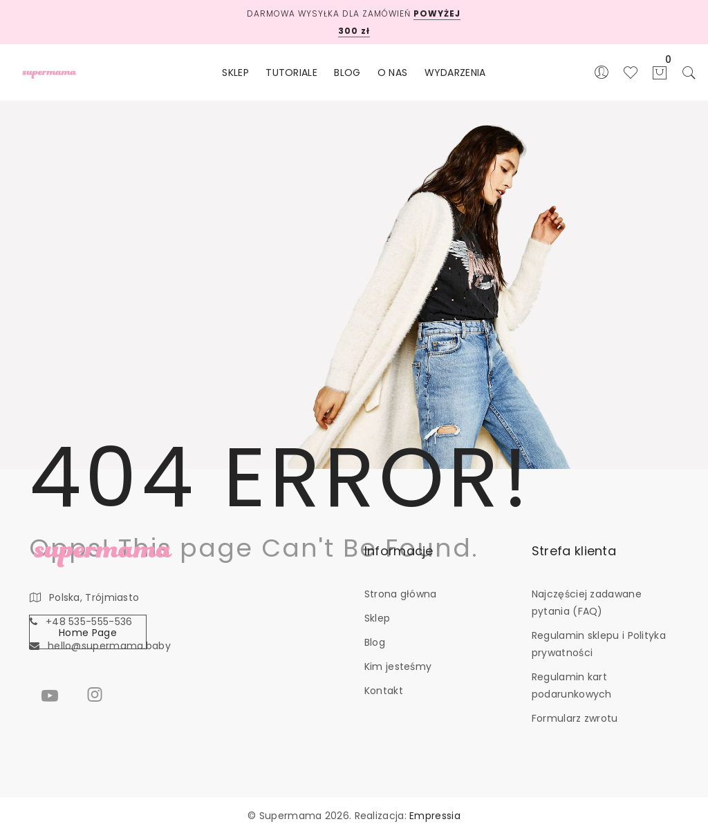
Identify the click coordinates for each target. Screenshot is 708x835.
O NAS (393, 72)
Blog (374, 642)
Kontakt (383, 691)
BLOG (347, 72)
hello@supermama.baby (109, 646)
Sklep (377, 618)
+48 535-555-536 (89, 621)
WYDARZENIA (455, 72)
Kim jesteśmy (398, 666)
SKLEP (235, 72)
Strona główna (400, 594)
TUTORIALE (291, 72)
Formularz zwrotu (575, 718)
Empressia (434, 816)
